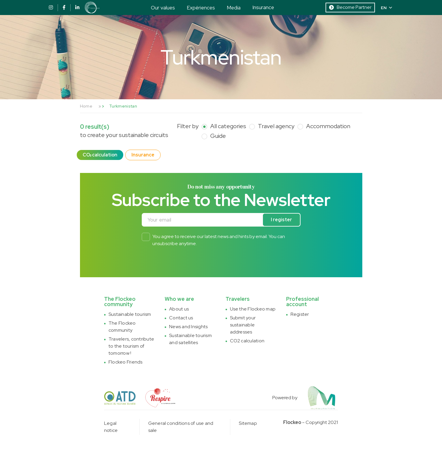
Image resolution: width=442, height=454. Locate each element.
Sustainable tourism (130, 314)
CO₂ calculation (100, 155)
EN (386, 7)
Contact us (181, 318)
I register (281, 220)
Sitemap (248, 423)
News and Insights (188, 326)
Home (86, 106)
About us (179, 309)
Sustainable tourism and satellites (190, 339)
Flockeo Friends (126, 362)
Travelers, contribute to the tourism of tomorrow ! (131, 346)
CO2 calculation (247, 341)
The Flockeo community (122, 326)
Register (300, 314)
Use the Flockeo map (253, 309)
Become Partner (350, 7)
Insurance (263, 7)
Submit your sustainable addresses (243, 325)
